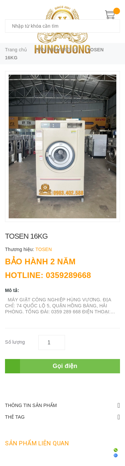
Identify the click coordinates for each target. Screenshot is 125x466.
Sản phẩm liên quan (37, 443)
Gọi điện (65, 366)
